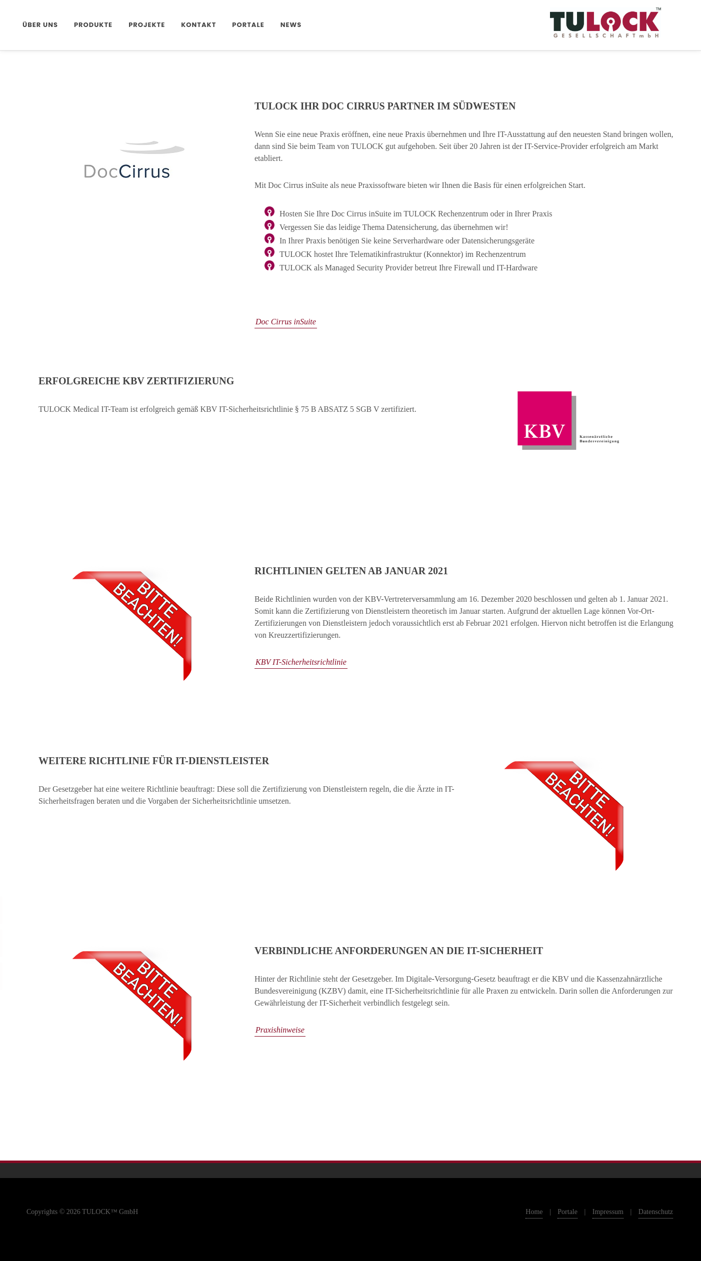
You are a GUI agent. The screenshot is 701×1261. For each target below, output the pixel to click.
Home (534, 1212)
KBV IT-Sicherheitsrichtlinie (301, 662)
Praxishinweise (280, 1030)
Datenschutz (655, 1212)
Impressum (608, 1212)
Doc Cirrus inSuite (286, 321)
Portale (568, 1212)
